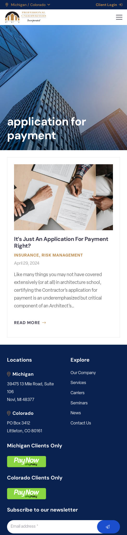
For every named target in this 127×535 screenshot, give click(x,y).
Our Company (83, 373)
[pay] (26, 461)
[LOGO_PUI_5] (25, 17)
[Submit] (108, 526)
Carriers (78, 393)
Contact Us (81, 423)
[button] (27, 4)
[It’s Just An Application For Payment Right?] (63, 247)
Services (78, 383)
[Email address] (58, 526)
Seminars (79, 403)
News (76, 413)
